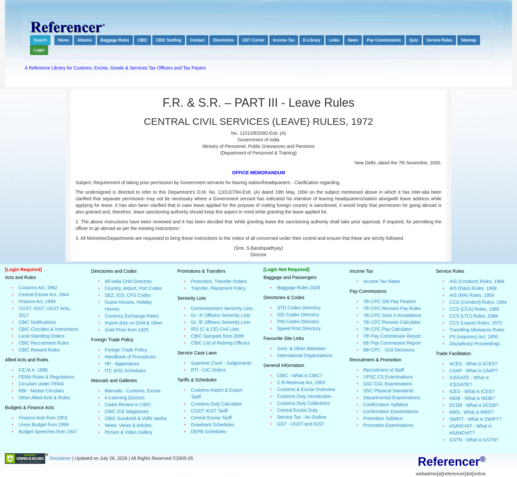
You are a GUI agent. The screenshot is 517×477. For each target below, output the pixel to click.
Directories (223, 40)
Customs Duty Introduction (304, 396)
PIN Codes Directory (298, 321)
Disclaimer (60, 458)
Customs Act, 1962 (37, 287)
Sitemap (468, 40)
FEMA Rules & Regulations (46, 376)
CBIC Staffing (168, 40)
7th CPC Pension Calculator (392, 322)
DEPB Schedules (208, 431)
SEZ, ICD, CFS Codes (128, 295)
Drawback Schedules (212, 424)
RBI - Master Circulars (41, 390)
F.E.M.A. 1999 (32, 370)
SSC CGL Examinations (387, 383)
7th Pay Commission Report (392, 336)
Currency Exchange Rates (132, 316)
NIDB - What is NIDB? (472, 398)
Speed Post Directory (298, 328)
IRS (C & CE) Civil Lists (215, 329)
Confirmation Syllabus (385, 404)
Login (39, 50)
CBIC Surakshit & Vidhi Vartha (136, 418)
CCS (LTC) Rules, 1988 (473, 316)
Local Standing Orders (41, 336)
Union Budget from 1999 (43, 424)
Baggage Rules (115, 40)
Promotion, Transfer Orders (219, 281)
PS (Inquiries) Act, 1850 (473, 336)
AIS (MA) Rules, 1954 (471, 295)
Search (40, 40)
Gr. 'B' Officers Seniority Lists (220, 322)
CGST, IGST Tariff (209, 410)
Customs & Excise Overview (306, 389)
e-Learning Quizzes (125, 397)
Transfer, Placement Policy (218, 288)
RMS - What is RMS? (471, 412)
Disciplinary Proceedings (474, 343)
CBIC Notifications (37, 322)
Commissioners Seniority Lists (222, 308)
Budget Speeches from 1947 (47, 431)
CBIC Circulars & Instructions (48, 329)
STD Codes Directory (298, 307)
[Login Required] (23, 269)
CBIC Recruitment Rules (43, 343)
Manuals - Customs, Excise (133, 390)
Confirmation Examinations (390, 411)
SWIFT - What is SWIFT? (475, 419)
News (353, 40)
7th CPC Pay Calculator (387, 329)
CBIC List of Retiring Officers (220, 343)
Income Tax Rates (381, 281)
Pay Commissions (384, 40)
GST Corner (253, 40)
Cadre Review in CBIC (128, 404)
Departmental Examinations (391, 397)
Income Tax (283, 40)
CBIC (142, 40)
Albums (84, 40)
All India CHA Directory (128, 281)
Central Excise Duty (297, 410)
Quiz (414, 40)
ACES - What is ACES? (473, 363)
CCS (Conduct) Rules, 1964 (478, 302)
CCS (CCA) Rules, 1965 (474, 309)
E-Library (311, 40)
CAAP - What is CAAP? (473, 370)
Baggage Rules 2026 (298, 287)
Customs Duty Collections (303, 403)
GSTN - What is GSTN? (474, 439)
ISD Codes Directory (298, 314)
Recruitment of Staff (383, 370)
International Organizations (304, 355)
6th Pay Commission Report (392, 343)
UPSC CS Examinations (388, 376)
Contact (197, 40)
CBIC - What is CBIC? (299, 375)
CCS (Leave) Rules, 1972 (475, 322)
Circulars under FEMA (41, 383)
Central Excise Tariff (211, 417)
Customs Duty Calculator (216, 404)
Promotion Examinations (388, 425)
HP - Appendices (122, 363)
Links (334, 40)
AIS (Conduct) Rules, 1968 (476, 281)
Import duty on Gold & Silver (134, 322)
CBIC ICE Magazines (126, 411)
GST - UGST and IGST (300, 424)
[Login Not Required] (286, 269)
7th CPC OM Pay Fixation (389, 301)
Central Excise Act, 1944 (43, 294)
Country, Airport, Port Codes (133, 288)
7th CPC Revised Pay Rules (392, 308)
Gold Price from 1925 (126, 329)
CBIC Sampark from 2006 (217, 336)
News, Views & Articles (128, 425)
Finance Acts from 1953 (42, 417)
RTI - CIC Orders (208, 370)
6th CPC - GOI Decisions (389, 349)
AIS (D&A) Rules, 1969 (473, 288)
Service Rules (440, 40)
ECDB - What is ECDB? (474, 405)
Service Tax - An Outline (301, 417)
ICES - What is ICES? (471, 391)
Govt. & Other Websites (301, 348)
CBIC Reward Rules (39, 349)
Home (63, 40)
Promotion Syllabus (383, 418)
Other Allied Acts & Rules (44, 397)
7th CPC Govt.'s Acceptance (392, 315)
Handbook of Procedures (130, 356)
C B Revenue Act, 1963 (301, 382)
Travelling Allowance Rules (476, 329)
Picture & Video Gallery (128, 432)
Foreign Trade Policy (126, 349)
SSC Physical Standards (388, 390)
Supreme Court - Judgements (221, 363)
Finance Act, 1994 (36, 301)
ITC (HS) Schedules (125, 370)
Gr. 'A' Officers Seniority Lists (220, 315)
